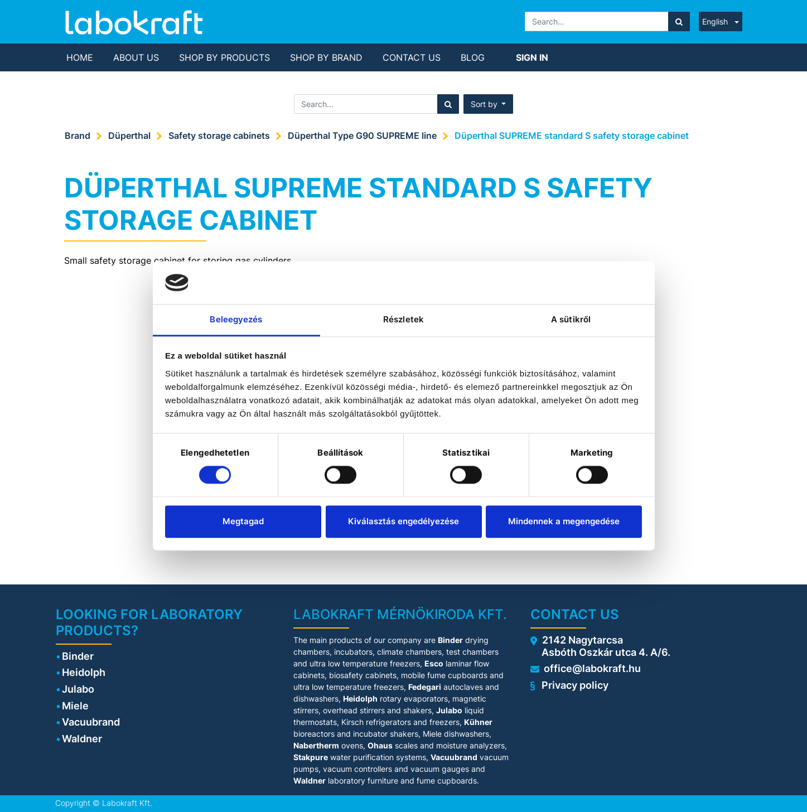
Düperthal (129, 135)
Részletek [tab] (403, 319)
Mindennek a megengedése (564, 521)
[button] (488, 104)
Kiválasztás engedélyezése (403, 521)
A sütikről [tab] (571, 319)
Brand (77, 135)
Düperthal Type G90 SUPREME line (362, 135)
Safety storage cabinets (219, 135)
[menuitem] (80, 57)
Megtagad (243, 521)
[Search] (679, 21)
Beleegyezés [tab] (236, 319)
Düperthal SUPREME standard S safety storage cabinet (572, 135)
